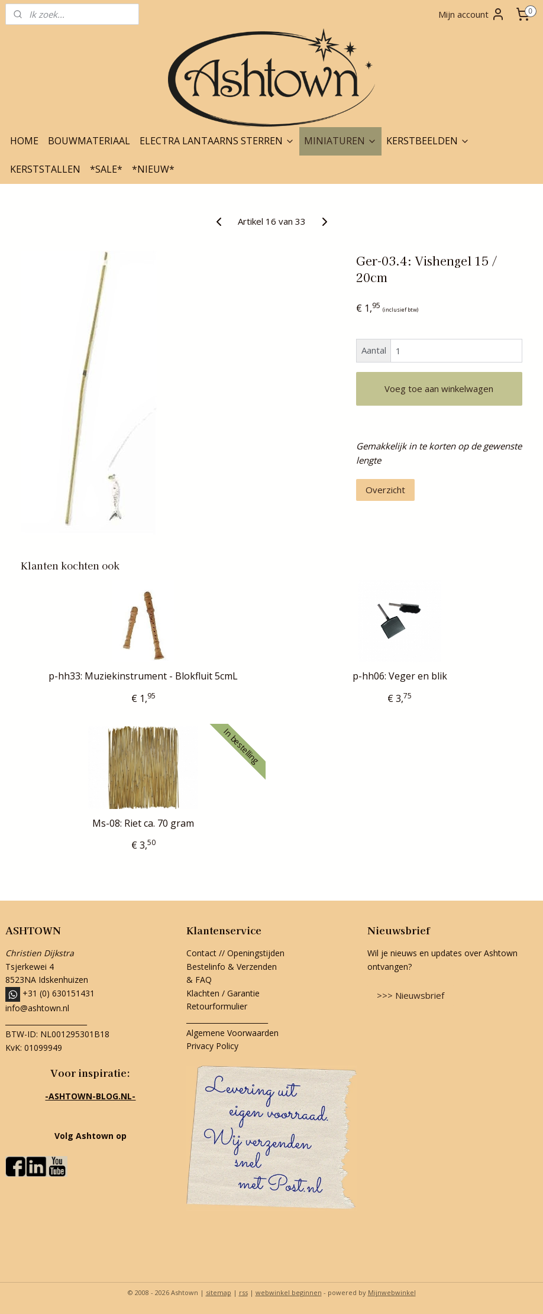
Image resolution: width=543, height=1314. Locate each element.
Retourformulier (218, 1006)
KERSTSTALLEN (45, 169)
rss (243, 1292)
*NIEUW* (153, 169)
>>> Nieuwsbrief (410, 995)
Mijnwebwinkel (392, 1292)
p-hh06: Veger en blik (400, 676)
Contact (201, 953)
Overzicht (385, 490)
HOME (24, 140)
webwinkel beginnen (289, 1292)
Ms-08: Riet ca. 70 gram (143, 823)
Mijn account (471, 14)
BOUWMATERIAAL (89, 140)
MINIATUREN (340, 140)
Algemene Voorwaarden (232, 1032)
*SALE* (106, 169)
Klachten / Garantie (223, 993)
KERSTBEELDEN (428, 140)
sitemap (218, 1292)
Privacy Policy (212, 1045)
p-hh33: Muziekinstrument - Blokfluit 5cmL (143, 676)
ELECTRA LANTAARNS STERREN (217, 140)
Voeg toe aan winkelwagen (438, 388)
